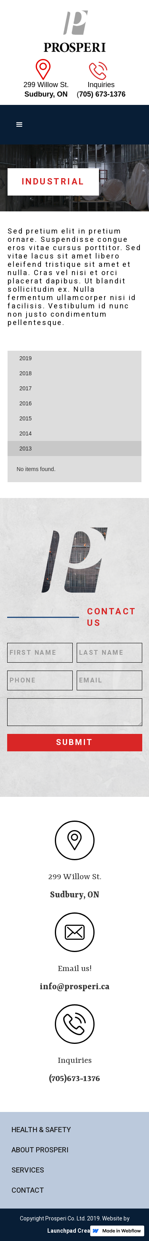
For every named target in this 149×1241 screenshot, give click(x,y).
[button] (19, 125)
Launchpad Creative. (74, 1231)
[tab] (75, 358)
